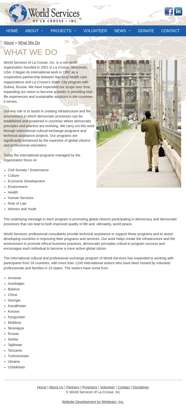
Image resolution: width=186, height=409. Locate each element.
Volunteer (95, 31)
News (120, 31)
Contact (170, 31)
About (32, 31)
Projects (61, 31)
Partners (72, 387)
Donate (146, 31)
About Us (56, 387)
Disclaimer (141, 387)
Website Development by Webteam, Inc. (93, 402)
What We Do (29, 43)
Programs (89, 387)
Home (12, 31)
